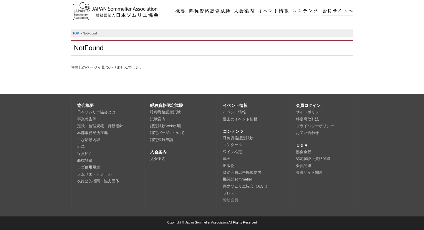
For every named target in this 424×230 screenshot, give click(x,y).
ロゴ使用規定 (88, 167)
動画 (227, 158)
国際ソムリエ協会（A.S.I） (246, 186)
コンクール (232, 145)
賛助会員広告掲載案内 (242, 172)
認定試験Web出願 (165, 126)
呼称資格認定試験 (166, 105)
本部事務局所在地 (92, 132)
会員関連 (303, 165)
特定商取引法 (307, 119)
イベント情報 (235, 105)
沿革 (81, 146)
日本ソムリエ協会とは (96, 112)
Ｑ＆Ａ (302, 145)
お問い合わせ (307, 132)
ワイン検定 (232, 152)
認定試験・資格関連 (313, 158)
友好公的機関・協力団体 (98, 181)
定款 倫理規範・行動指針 (100, 126)
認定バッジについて (167, 132)
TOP (75, 33)
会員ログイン (308, 105)
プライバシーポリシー (315, 126)
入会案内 (158, 152)
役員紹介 (84, 153)
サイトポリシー (309, 112)
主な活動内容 (88, 140)
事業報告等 (86, 119)
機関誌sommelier (237, 179)
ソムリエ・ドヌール (94, 174)
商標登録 (84, 160)
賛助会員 (230, 200)
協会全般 (303, 152)
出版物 (228, 165)
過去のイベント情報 (240, 119)
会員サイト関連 (309, 172)
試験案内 (157, 119)
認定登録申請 (161, 140)
